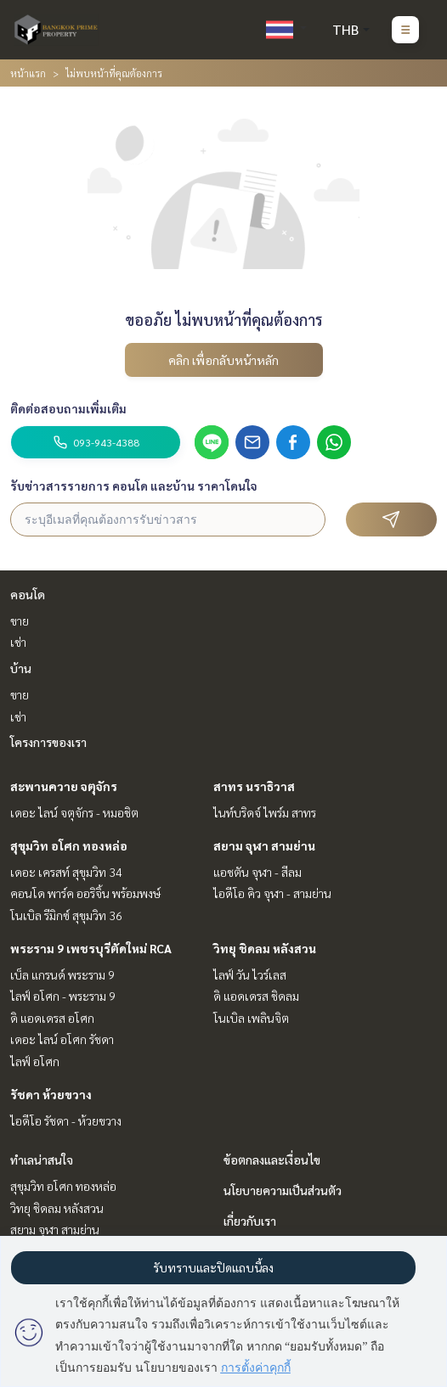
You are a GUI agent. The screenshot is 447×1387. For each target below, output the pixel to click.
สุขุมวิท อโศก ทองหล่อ (68, 845)
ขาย (19, 620)
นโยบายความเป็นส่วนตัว (283, 1190)
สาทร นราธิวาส (254, 786)
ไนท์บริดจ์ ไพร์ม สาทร (264, 812)
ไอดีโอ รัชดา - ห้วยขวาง (66, 1120)
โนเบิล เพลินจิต (251, 1017)
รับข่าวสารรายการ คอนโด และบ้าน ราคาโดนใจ (133, 485)
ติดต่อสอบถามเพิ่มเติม (68, 408)
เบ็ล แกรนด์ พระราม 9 (62, 974)
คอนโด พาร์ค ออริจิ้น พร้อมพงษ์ (85, 893)
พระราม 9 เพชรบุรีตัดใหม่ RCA (91, 948)
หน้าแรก (28, 73)
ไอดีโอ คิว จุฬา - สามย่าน (272, 893)
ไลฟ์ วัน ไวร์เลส (249, 974)
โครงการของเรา (48, 742)
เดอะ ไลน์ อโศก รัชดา (62, 1039)
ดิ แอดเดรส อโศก (52, 1017)
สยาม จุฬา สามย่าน (264, 845)
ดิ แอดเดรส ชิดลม (256, 995)
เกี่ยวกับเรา (250, 1220)
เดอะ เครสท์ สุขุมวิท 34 (66, 871)
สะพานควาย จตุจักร (63, 786)
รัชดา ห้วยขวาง (51, 1094)
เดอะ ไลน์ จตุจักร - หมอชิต (74, 812)
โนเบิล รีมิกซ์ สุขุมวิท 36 (66, 915)
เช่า (18, 641)
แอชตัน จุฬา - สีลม (257, 871)
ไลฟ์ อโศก (34, 1061)
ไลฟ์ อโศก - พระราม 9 (63, 995)
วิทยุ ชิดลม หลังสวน (264, 948)
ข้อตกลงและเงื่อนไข (272, 1159)
